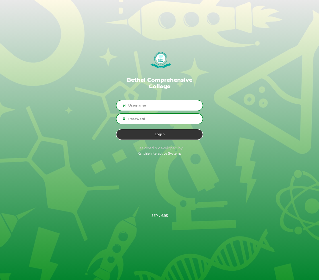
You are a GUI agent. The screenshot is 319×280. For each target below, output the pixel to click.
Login (160, 134)
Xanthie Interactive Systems (159, 154)
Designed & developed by (160, 148)
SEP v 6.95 (159, 216)
